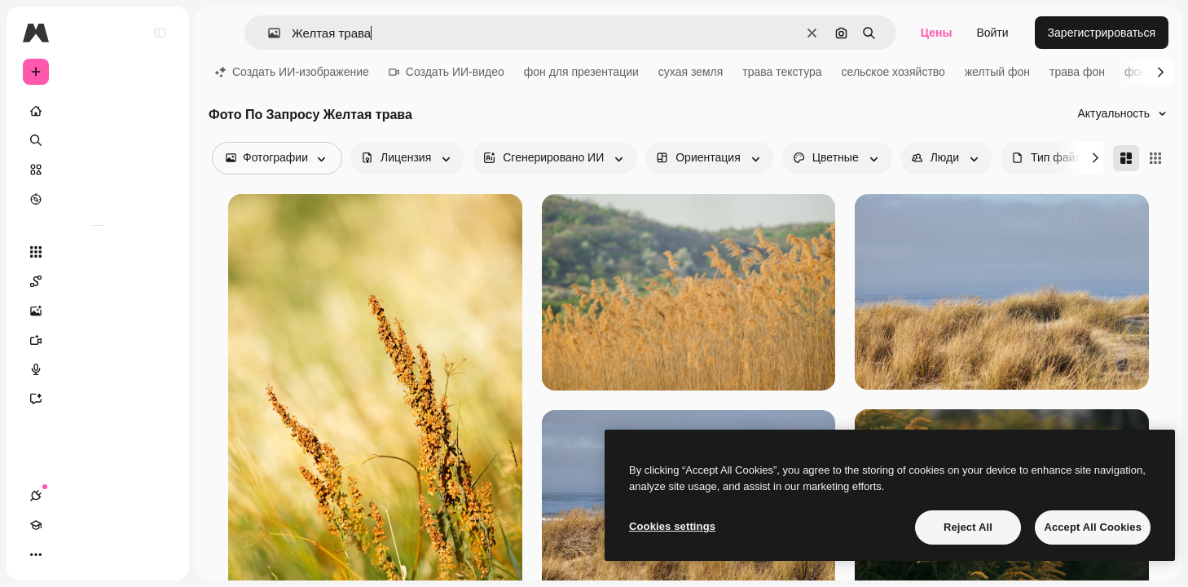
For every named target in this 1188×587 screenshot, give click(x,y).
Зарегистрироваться (1101, 32)
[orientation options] (709, 158)
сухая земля (691, 71)
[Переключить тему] (94, 554)
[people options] (946, 158)
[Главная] (98, 111)
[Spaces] (98, 281)
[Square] (1155, 158)
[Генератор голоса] (98, 369)
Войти (992, 32)
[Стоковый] (98, 170)
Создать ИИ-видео (446, 71)
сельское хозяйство (893, 71)
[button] (267, 33)
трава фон (1077, 71)
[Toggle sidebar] (160, 33)
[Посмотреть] (98, 199)
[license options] (407, 158)
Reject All (968, 527)
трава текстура (781, 71)
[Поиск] (98, 140)
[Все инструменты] (98, 252)
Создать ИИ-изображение (292, 71)
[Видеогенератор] (98, 340)
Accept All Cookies (1093, 527)
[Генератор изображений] (98, 311)
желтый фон (997, 71)
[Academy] (65, 554)
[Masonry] (1126, 158)
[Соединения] (36, 554)
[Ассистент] (98, 399)
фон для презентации (581, 71)
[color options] (837, 158)
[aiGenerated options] (555, 158)
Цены (937, 32)
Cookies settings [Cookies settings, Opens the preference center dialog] (672, 526)
